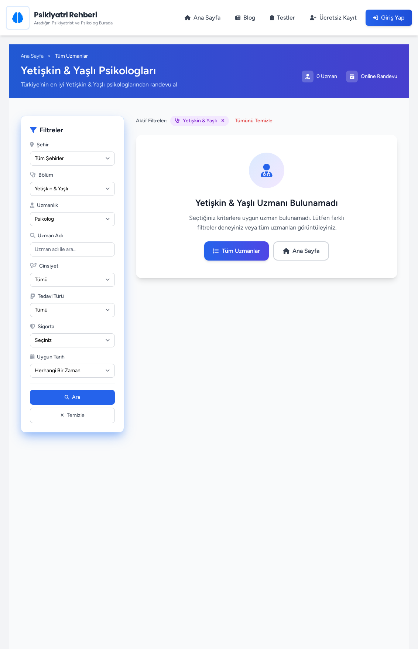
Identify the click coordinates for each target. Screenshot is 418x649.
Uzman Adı (46, 235)
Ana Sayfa (32, 56)
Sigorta (42, 326)
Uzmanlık (44, 205)
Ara (72, 397)
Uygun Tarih (47, 357)
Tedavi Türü (47, 296)
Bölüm (41, 175)
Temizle (73, 415)
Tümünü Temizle (254, 121)
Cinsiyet (44, 266)
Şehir (39, 145)
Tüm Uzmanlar (236, 250)
